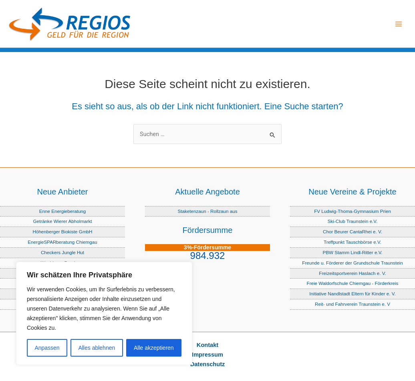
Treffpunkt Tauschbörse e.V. (352, 242)
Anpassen (46, 348)
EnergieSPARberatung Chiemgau (62, 242)
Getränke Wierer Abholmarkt (62, 221)
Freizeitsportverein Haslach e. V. (352, 273)
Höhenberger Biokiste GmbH (62, 231)
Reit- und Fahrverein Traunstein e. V (352, 304)
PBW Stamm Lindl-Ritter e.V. (352, 252)
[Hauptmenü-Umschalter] (398, 24)
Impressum (207, 354)
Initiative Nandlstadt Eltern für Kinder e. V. (352, 293)
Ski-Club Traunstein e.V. (353, 221)
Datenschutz (207, 364)
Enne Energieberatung (62, 211)
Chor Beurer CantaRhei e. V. (352, 231)
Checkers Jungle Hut (62, 252)
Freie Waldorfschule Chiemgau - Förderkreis (353, 283)
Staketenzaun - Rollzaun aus (207, 211)
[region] (104, 313)
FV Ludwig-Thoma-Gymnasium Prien (352, 211)
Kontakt (207, 345)
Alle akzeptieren (154, 348)
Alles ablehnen (96, 348)
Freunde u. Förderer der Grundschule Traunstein (352, 262)
